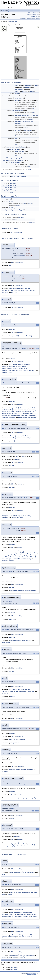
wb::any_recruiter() (14, 408)
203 (12, 404)
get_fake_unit (18, 158)
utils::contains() (24, 408)
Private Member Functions (25, 18)
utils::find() (32, 408)
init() (10, 265)
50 (12, 736)
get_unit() (4, 936)
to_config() (34, 916)
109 (12, 547)
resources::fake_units (24, 689)
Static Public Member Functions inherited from (18, 222)
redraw (16, 138)
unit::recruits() (6, 415)
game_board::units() (14, 559)
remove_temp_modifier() (21, 916)
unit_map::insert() (21, 366)
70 (12, 668)
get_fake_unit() (32, 892)
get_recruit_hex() (31, 410)
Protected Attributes (35, 16)
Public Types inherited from (13, 217)
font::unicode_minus (17, 517)
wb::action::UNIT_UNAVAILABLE (27, 417)
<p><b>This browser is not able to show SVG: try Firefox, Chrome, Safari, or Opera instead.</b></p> (20, 52)
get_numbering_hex (20, 147)
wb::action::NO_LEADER (28, 411)
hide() (24, 203)
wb (1, 10)
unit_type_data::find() (8, 290)
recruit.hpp (13, 22)
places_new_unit (19, 151)
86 (12, 686)
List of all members (35, 18)
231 (12, 839)
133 (12, 361)
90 (12, 869)
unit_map (29, 115)
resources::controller (14, 551)
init (10, 199)
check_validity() (6, 642)
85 (12, 952)
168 (12, 510)
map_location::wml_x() (28, 845)
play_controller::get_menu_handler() (25, 555)
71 (12, 718)
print (16, 96)
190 (12, 432)
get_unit (17, 149)
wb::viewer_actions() (8, 560)
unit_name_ (13, 183)
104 (12, 332)
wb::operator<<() (14, 743)
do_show (11, 207)
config (24, 91)
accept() (12, 818)
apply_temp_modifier (20, 115)
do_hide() (13, 892)
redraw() (11, 916)
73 (12, 584)
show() (30, 203)
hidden (36, 85)
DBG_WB (14, 364)
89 (12, 889)
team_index (28, 85)
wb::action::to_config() (8, 845)
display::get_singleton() (8, 366)
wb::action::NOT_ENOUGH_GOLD (11, 413)
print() (7, 916)
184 (12, 766)
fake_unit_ (13, 190)
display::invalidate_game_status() (11, 368)
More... (35, 108)
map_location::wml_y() (8, 847)
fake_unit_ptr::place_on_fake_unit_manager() (14, 691)
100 (12, 307)
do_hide (11, 201)
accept (16, 98)
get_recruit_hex (19, 160)
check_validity (19, 110)
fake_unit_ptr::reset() (23, 290)
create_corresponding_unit (16, 210)
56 (12, 262)
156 (12, 795)
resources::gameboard (24, 364)
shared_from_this (21, 176)
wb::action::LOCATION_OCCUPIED (11, 411)
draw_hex (17, 130)
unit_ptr (11, 149)
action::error (5, 383)
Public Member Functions (33, 12)
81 (12, 815)
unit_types (14, 292)
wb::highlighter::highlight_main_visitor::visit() (23, 590)
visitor (21, 98)
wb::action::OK (25, 413)
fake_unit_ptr (10, 158)
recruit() (12, 441)
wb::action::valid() (7, 372)
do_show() (19, 892)
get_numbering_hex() (20, 914)
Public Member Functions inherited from (16, 169)
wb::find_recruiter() (7, 410)
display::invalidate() (27, 769)
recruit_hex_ (13, 185)
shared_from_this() (14, 336)
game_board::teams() (22, 370)
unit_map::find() (32, 553)
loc (37, 555)
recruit (6, 10)
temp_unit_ (13, 187)
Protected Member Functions (33, 14)
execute (17, 100)
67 (12, 285)
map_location (18, 89)
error (12, 110)
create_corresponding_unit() (16, 288)
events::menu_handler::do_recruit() (12, 553)
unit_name (27, 87)
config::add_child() (14, 843)
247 (12, 462)
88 (12, 931)
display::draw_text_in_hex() (9, 515)
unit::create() (12, 436)
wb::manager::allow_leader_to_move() (20, 640)
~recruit (17, 93)
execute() (32, 872)
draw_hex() (26, 872)
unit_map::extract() (14, 798)
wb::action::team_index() (9, 370)
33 (11, 232)
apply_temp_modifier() (16, 872)
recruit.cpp (19, 262)
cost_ (11, 192)
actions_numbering (14, 514)
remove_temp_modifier (21, 121)
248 (12, 484)
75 (12, 634)
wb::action (28, 169)
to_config (17, 162)
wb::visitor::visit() (27, 336)
